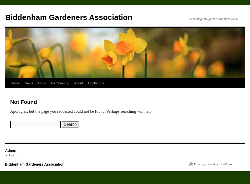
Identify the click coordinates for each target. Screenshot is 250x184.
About (78, 83)
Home (15, 83)
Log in (13, 155)
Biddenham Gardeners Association (68, 17)
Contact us (96, 83)
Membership (60, 83)
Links (42, 83)
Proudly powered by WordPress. (213, 164)
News (29, 83)
